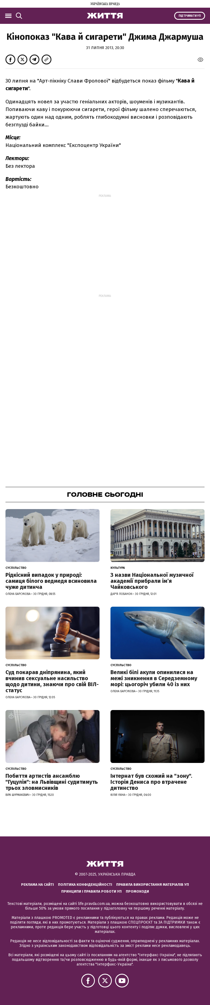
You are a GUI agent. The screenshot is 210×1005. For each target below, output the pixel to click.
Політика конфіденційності (85, 884)
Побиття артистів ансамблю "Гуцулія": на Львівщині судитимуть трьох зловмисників (51, 782)
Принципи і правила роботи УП (91, 891)
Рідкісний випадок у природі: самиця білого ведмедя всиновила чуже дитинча (51, 581)
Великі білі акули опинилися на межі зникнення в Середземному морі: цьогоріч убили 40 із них (153, 678)
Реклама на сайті (37, 884)
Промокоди (137, 891)
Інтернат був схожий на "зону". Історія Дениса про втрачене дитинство (151, 782)
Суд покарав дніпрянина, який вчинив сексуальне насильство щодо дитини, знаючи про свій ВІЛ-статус (52, 681)
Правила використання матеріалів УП (152, 884)
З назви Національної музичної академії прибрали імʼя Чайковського (152, 581)
